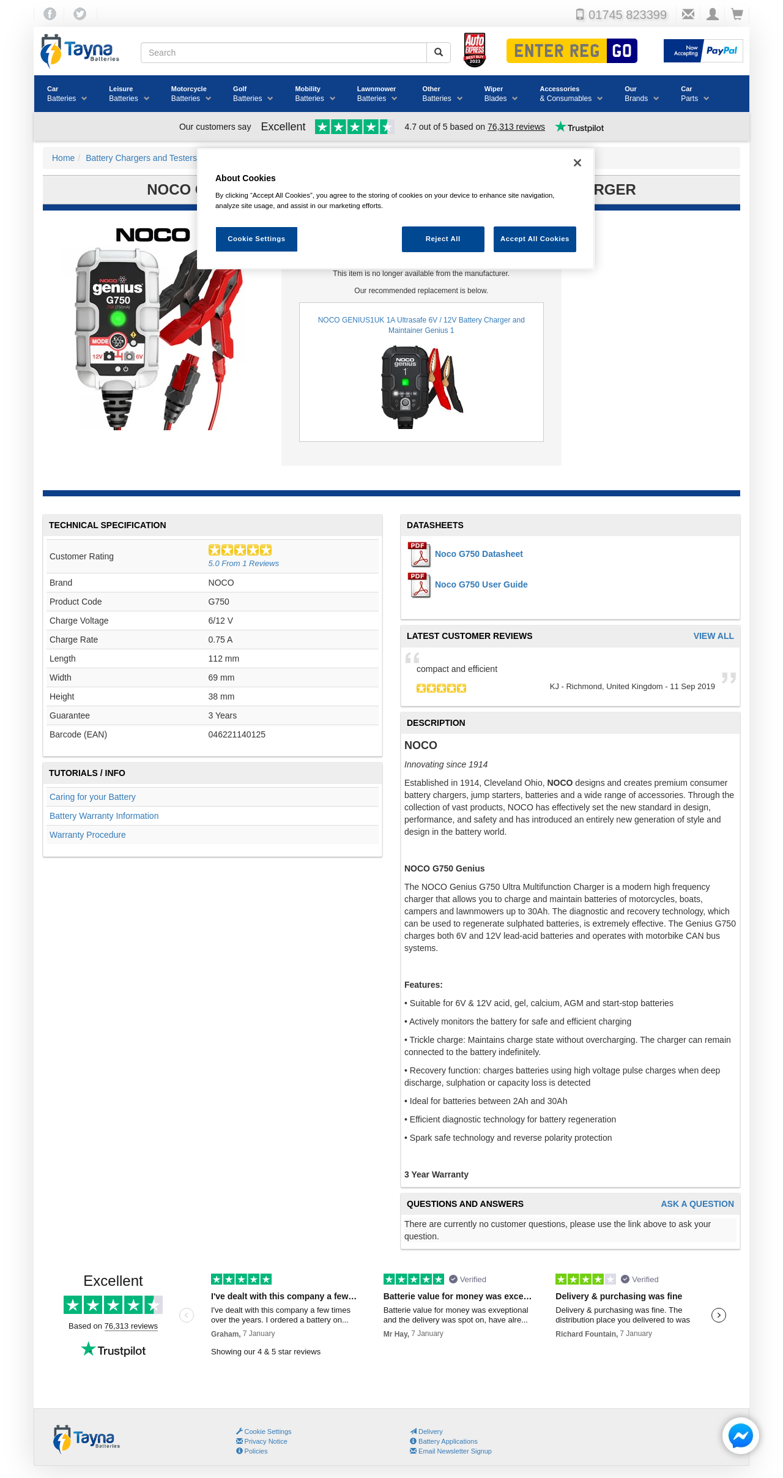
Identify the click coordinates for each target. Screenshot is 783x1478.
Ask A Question (697, 1204)
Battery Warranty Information (104, 816)
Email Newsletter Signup (451, 1451)
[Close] (577, 162)
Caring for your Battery (93, 797)
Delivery (426, 1431)
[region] (396, 209)
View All (714, 636)
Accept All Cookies (535, 238)
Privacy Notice (262, 1441)
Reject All (443, 238)
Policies (252, 1451)
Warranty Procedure (88, 835)
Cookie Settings (268, 1431)
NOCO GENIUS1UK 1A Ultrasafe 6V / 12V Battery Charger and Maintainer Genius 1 (421, 372)
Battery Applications (444, 1441)
